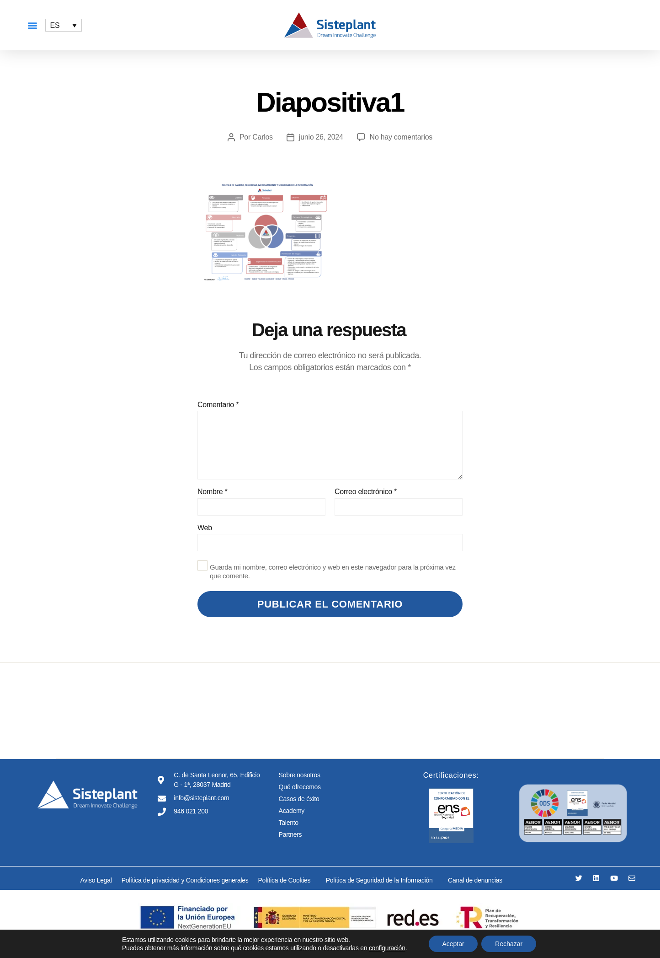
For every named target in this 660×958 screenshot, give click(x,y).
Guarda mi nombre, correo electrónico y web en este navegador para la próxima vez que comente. (333, 571)
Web (204, 528)
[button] (32, 25)
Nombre (212, 491)
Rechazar (508, 943)
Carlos (262, 137)
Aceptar (453, 943)
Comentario (218, 405)
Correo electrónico (366, 491)
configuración (387, 948)
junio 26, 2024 (321, 137)
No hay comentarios (401, 137)
